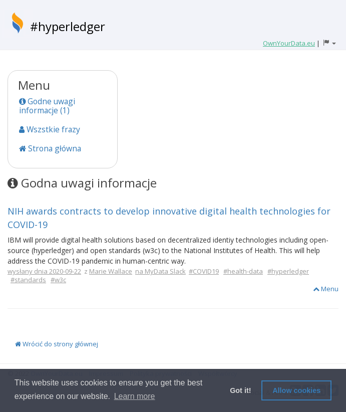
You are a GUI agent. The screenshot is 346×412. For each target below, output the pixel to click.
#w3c (58, 279)
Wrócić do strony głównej (56, 343)
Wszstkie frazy (49, 129)
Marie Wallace (110, 271)
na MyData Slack (160, 271)
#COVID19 (204, 271)
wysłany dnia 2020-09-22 (44, 271)
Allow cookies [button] (296, 390)
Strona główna (50, 148)
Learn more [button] (134, 396)
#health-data (243, 271)
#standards (28, 279)
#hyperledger (67, 26)
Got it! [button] (240, 390)
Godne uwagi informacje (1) (47, 106)
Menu (325, 288)
